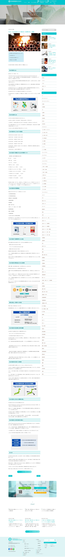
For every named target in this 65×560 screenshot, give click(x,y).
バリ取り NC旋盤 (45, 172)
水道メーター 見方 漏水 (47, 243)
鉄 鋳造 (44, 323)
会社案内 (47, 2)
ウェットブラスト (45, 157)
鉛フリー (44, 332)
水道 (43, 222)
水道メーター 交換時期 (47, 231)
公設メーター (44, 210)
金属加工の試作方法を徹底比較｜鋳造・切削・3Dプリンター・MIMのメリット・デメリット (52, 63)
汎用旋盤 (44, 246)
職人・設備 (38, 2)
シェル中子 (44, 163)
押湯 (43, 219)
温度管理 (44, 249)
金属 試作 (44, 300)
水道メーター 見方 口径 (47, 240)
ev (42, 97)
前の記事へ (11, 481)
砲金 (43, 279)
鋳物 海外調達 (45, 359)
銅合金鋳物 (44, 344)
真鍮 (43, 261)
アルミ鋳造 (44, 148)
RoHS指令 (44, 127)
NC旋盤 (43, 118)
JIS (43, 112)
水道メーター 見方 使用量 (47, 237)
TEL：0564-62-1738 (11, 552)
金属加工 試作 (45, 306)
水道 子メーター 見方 (47, 225)
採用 (55, 2)
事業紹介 (38, 548)
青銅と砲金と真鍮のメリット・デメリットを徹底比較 (52, 38)
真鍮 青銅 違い (45, 264)
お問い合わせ (38, 554)
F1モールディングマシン (47, 103)
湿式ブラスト (44, 255)
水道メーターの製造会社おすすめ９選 (52, 70)
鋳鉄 (43, 377)
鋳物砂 (43, 362)
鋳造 (13, 29)
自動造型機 (44, 285)
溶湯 (43, 258)
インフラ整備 (44, 154)
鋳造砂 (43, 374)
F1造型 (43, 106)
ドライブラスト (45, 169)
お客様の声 (43, 2)
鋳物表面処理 (44, 365)
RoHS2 (43, 124)
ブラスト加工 (44, 195)
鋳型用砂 (44, 350)
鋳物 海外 (44, 356)
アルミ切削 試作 (45, 139)
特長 (31, 2)
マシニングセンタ (45, 198)
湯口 (43, 252)
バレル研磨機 (44, 189)
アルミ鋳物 (44, 145)
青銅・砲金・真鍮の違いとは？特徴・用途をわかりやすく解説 (52, 46)
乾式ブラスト (44, 207)
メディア (44, 201)
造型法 (43, 294)
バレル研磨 (44, 183)
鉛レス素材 (44, 338)
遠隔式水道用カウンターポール (29, 552)
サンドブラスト (45, 160)
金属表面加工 (44, 312)
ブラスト (44, 82)
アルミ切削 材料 (45, 136)
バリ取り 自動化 (45, 177)
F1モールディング (45, 100)
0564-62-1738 (43, 1)
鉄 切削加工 (44, 317)
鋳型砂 (43, 353)
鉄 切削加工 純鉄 (46, 320)
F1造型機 (44, 109)
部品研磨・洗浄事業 (28, 554)
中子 (43, 204)
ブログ (53, 2)
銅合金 (43, 341)
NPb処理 (44, 121)
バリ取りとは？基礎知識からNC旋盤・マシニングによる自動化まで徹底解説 (52, 54)
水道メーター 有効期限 (47, 234)
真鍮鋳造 (44, 267)
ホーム (29, 2)
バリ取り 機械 (45, 175)
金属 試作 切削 (45, 303)
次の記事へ (38, 481)
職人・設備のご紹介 (27, 555)
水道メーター (44, 88)
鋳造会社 (44, 368)
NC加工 (43, 79)
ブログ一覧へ (24, 474)
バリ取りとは (44, 180)
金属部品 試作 (45, 314)
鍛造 (43, 380)
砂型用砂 (44, 270)
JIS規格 (43, 115)
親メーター (44, 288)
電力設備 (44, 383)
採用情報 (37, 555)
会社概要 (38, 550)
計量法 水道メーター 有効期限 (48, 291)
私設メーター (44, 282)
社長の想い (38, 547)
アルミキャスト (45, 130)
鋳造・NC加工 (27, 550)
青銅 (43, 386)
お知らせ (25, 558)
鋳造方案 (44, 371)
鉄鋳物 (43, 326)
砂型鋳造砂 (44, 276)
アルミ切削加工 (45, 142)
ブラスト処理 (44, 192)
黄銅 (43, 389)
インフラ (44, 151)
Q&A (50, 2)
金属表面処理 (44, 309)
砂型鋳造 (44, 273)
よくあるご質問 (38, 552)
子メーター (44, 213)
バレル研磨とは (45, 186)
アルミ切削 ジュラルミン (47, 133)
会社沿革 (38, 551)
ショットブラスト (45, 166)
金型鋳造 (44, 297)
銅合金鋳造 (44, 347)
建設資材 (44, 216)
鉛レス (43, 335)
